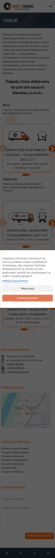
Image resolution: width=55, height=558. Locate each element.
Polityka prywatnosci (15, 281)
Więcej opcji (27, 288)
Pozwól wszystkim (27, 298)
